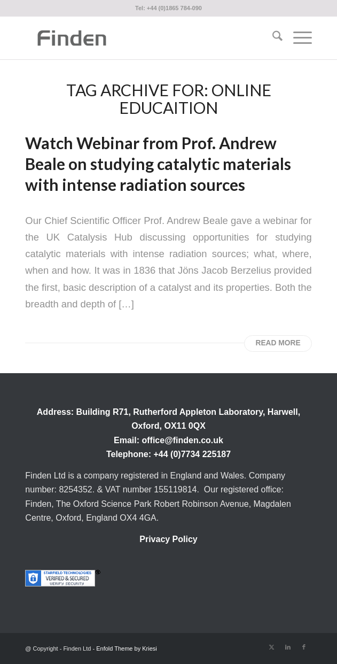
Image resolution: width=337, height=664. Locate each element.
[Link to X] (272, 647)
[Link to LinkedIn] (288, 647)
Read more (277, 343)
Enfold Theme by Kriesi (126, 648)
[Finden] (139, 38)
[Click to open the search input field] (272, 38)
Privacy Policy (168, 539)
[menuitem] (272, 38)
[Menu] (297, 38)
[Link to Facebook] (304, 647)
